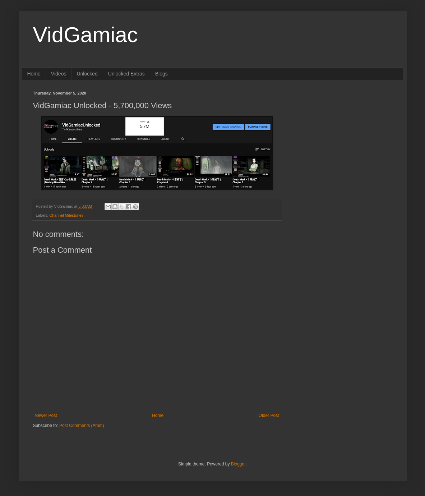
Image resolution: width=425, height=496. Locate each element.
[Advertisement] (347, 136)
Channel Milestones (66, 215)
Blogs (161, 74)
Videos (58, 74)
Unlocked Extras (126, 74)
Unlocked (87, 74)
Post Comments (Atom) (81, 425)
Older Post (269, 415)
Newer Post (46, 415)
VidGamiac (85, 35)
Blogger (238, 464)
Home (34, 74)
